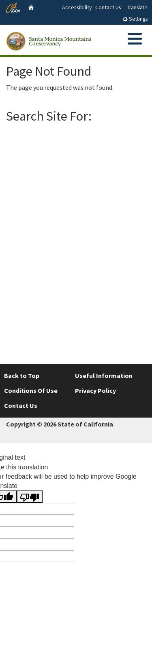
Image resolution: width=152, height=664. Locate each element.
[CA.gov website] (13, 7)
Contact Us (108, 7)
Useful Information (104, 375)
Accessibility (77, 7)
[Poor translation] (30, 496)
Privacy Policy (95, 390)
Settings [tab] (135, 18)
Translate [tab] (137, 7)
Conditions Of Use (31, 390)
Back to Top (21, 375)
